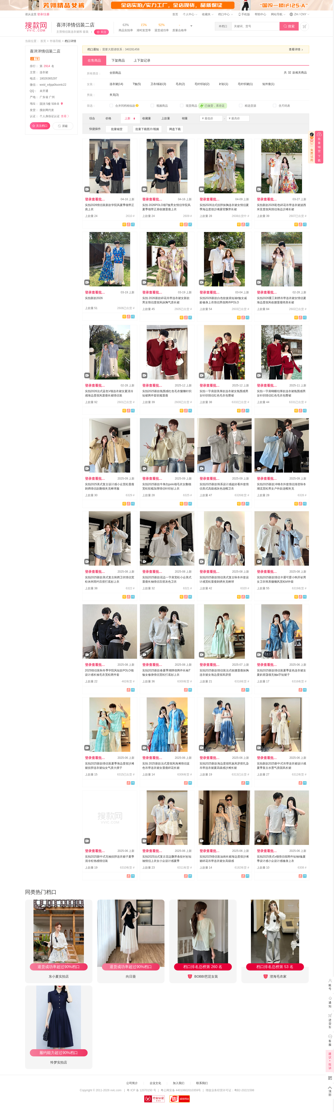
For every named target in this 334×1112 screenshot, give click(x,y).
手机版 (244, 14)
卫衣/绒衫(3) (158, 84)
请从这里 (37, 14)
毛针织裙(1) (245, 84)
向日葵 (131, 976)
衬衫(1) (223, 84)
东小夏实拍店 (59, 976)
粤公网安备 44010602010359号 (181, 1090)
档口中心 (225, 14)
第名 (47, 66)
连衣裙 (44, 72)
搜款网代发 (47, 110)
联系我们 (202, 1083)
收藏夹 (207, 14)
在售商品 (94, 60)
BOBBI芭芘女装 (203, 977)
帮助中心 (260, 14)
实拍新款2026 (94, 298)
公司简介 (132, 1083)
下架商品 (118, 60)
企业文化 (155, 1083)
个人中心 (190, 14)
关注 (103, 32)
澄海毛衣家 (275, 977)
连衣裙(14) (116, 84)
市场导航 (55, 41)
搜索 (289, 26)
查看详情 (296, 49)
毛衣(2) (180, 84)
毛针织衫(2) (202, 84)
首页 (175, 14)
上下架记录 (142, 60)
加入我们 (178, 1083)
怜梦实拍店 (58, 1062)
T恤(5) (137, 84)
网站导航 (278, 14)
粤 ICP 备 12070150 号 (141, 1090)
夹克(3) (114, 94)
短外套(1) (268, 84)
